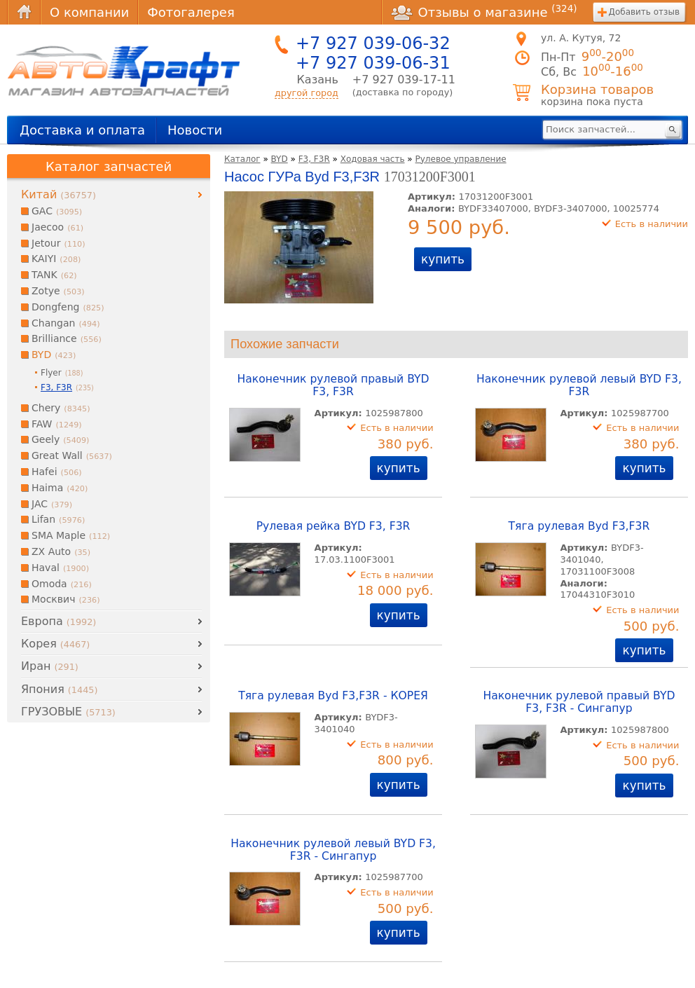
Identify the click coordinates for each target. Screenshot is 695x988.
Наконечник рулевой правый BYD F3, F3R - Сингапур (579, 702)
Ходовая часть (372, 159)
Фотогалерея (190, 12)
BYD (279, 159)
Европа (58, 621)
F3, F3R (314, 159)
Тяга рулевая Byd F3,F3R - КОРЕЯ (333, 695)
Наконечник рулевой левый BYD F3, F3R (579, 385)
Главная (24, 12)
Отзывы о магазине (484, 12)
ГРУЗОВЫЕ (68, 711)
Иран (49, 666)
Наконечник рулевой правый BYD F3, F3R (333, 385)
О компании (89, 12)
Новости (194, 130)
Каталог (242, 159)
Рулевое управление (461, 159)
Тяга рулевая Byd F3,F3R (579, 526)
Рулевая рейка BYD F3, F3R (333, 526)
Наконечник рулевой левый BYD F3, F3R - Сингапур (333, 850)
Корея (55, 643)
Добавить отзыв (644, 12)
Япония (59, 689)
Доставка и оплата (82, 130)
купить (443, 259)
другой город (306, 93)
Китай (58, 194)
